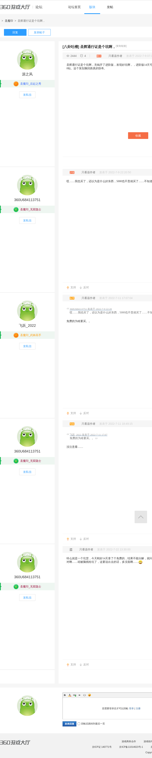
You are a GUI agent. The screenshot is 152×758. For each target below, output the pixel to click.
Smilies (89, 695)
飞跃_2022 (27, 326)
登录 (131, 708)
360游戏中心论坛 (23, 8)
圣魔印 (9, 20)
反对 (86, 287)
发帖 (110, 7)
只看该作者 (115, 55)
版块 (92, 7)
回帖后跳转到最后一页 (91, 723)
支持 (73, 287)
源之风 (27, 74)
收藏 (138, 135)
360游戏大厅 (19, 745)
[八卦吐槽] (71, 47)
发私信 (27, 94)
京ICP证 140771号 (102, 747)
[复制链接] (121, 46)
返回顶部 (141, 517)
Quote (80, 695)
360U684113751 (27, 200)
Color (70, 695)
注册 (138, 708)
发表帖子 (39, 32)
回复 (15, 32)
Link (75, 695)
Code (84, 695)
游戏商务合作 (129, 741)
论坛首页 (74, 7)
